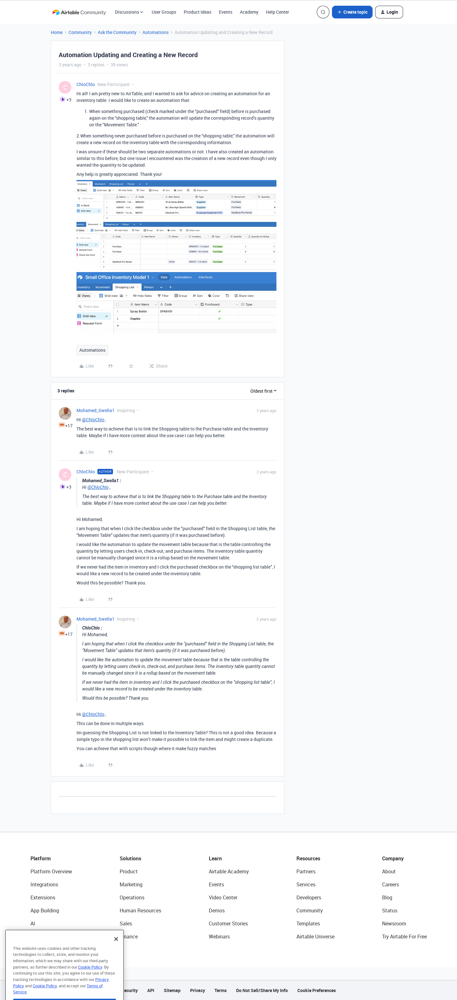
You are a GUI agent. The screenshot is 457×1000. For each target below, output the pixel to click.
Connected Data (48, 936)
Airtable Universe (315, 936)
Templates (308, 923)
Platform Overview (51, 871)
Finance (129, 936)
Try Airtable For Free (404, 936)
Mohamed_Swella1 (95, 410)
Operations (132, 897)
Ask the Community (117, 32)
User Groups (164, 12)
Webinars (219, 936)
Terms (221, 990)
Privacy (197, 990)
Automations (155, 32)
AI (32, 923)
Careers (390, 884)
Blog (387, 897)
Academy (249, 12)
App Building (44, 910)
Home (57, 32)
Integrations (44, 884)
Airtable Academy (229, 871)
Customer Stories (228, 923)
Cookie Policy (90, 978)
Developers (308, 897)
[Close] (116, 950)
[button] (352, 12)
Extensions (42, 897)
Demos (217, 910)
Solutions (130, 858)
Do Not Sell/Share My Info (262, 990)
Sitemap (172, 990)
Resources (308, 858)
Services (305, 884)
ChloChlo (85, 84)
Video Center (223, 897)
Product (129, 871)
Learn (215, 858)
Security (129, 990)
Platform (40, 858)
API (150, 990)
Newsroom (394, 923)
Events (225, 12)
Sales (126, 923)
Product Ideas (197, 12)
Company (393, 858)
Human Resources (140, 910)
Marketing (131, 884)
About (389, 871)
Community (80, 32)
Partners (305, 871)
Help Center (277, 12)
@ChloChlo (93, 420)
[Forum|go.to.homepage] (79, 12)
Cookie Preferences (316, 990)
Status (389, 910)
